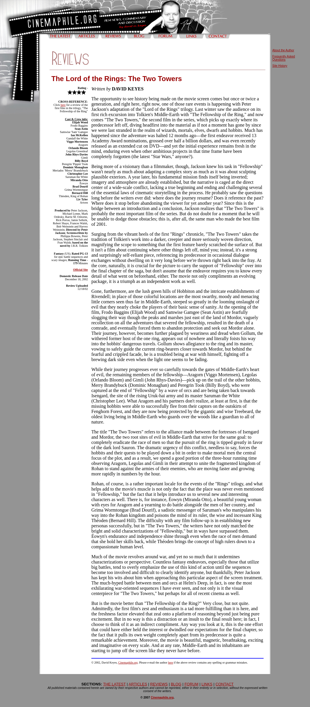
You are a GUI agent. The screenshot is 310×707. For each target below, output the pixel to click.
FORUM (191, 684)
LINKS (207, 684)
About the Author (283, 50)
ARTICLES (138, 684)
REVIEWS (159, 684)
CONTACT (224, 684)
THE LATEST (114, 684)
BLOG (176, 684)
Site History (279, 65)
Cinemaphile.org (128, 662)
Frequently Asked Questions (283, 58)
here (62, 104)
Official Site (80, 269)
